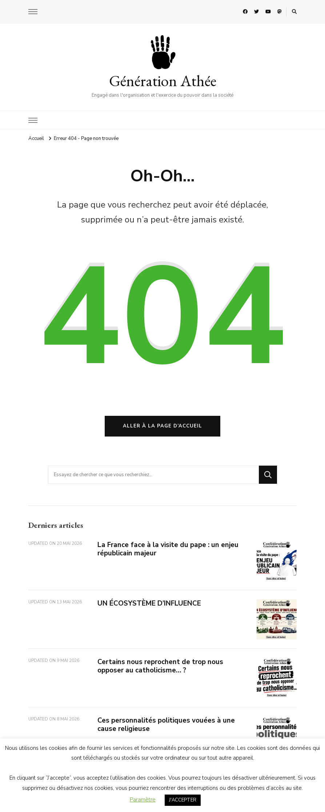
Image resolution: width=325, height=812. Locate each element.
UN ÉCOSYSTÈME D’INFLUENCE (149, 603)
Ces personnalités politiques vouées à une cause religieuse (166, 724)
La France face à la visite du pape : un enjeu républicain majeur (167, 549)
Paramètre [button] (143, 799)
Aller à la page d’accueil (162, 426)
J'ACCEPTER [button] (182, 800)
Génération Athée (162, 81)
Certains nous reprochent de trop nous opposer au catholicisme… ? (160, 666)
